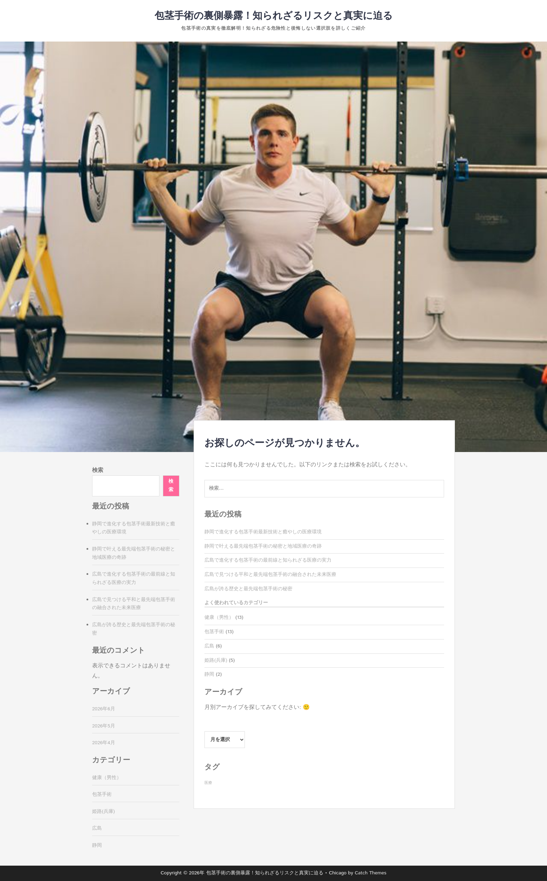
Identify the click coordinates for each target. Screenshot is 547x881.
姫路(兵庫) (215, 660)
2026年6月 (103, 708)
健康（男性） (219, 617)
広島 (209, 646)
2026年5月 (103, 726)
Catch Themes (371, 872)
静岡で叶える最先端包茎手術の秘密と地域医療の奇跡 (263, 546)
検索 (97, 470)
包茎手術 (214, 631)
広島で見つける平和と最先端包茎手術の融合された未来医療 (270, 574)
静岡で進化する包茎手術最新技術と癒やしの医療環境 (263, 531)
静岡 (209, 674)
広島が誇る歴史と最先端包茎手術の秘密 (248, 588)
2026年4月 (103, 742)
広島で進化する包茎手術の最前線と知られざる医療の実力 (267, 560)
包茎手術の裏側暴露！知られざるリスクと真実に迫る (274, 16)
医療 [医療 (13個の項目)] (208, 783)
